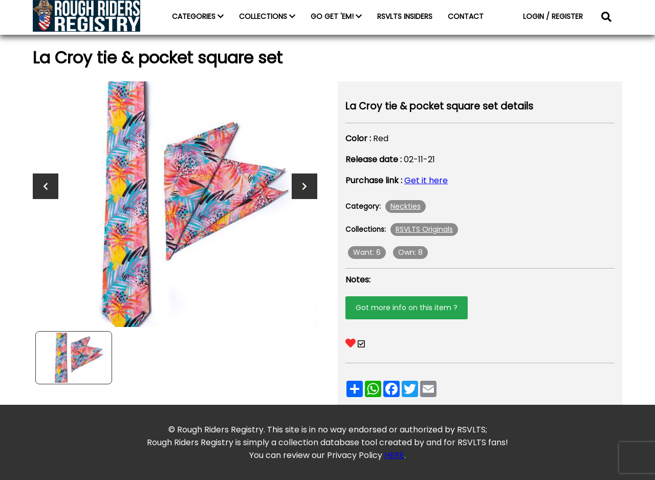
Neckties (405, 206)
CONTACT (466, 16)
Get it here (426, 180)
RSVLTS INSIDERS (404, 16)
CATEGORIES (198, 16)
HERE (394, 455)
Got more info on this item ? (406, 307)
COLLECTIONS (267, 16)
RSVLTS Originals (424, 229)
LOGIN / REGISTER (553, 16)
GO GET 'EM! (336, 16)
